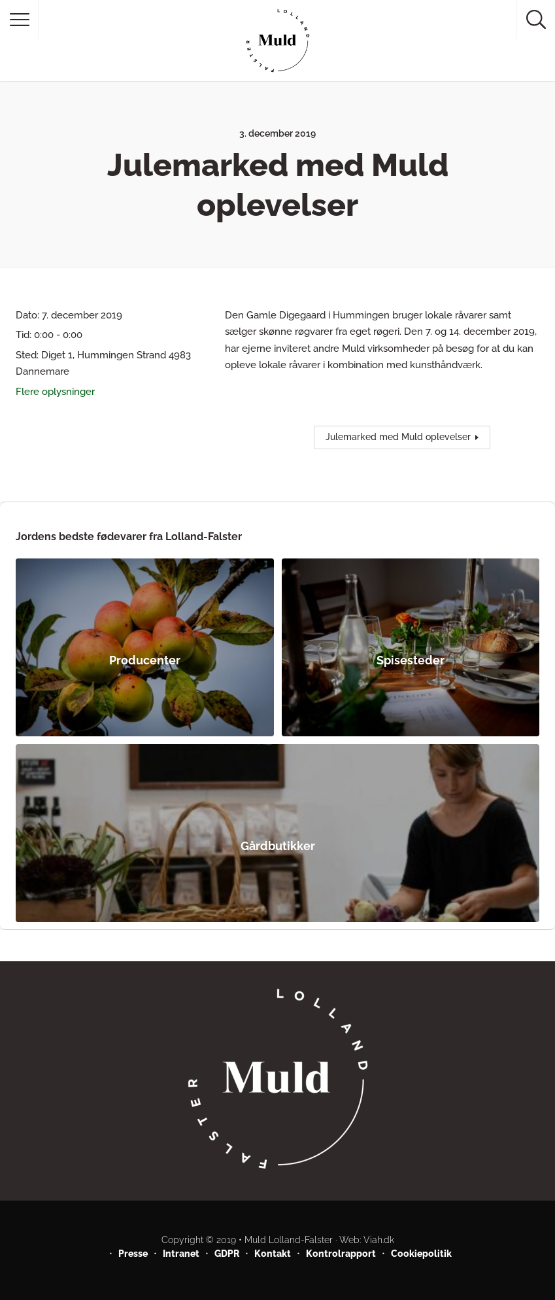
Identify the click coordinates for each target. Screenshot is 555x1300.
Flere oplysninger (55, 391)
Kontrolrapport (341, 1253)
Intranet (181, 1253)
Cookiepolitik (421, 1253)
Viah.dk (378, 1240)
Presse (133, 1253)
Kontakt (272, 1253)
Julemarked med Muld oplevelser (398, 437)
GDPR (226, 1253)
